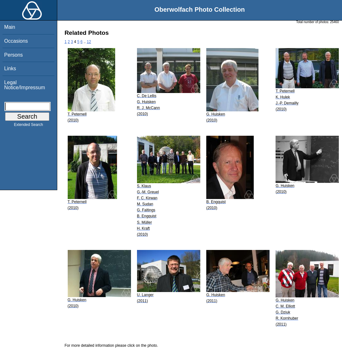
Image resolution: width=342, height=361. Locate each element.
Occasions (16, 41)
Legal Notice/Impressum (24, 85)
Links (10, 68)
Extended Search (28, 126)
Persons (13, 55)
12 (89, 42)
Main (9, 27)
